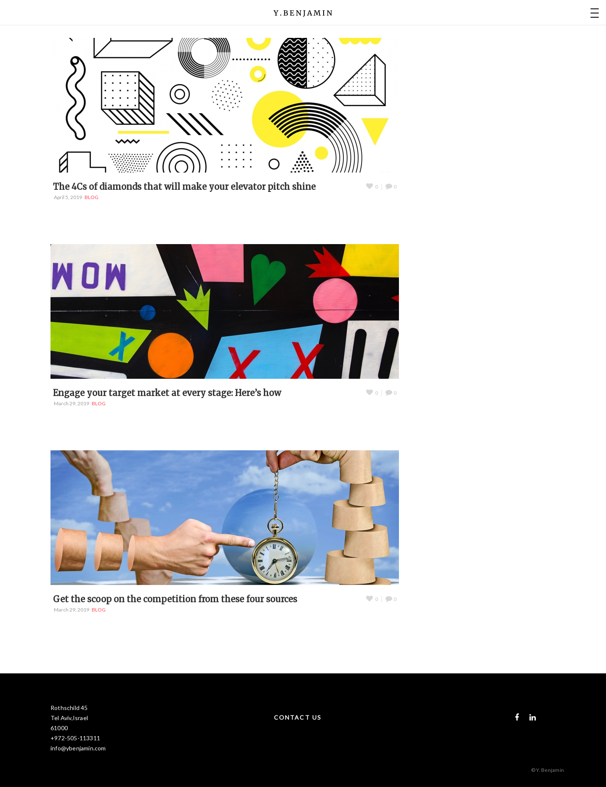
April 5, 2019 (68, 197)
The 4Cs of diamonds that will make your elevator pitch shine (184, 186)
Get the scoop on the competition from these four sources (175, 599)
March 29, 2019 (71, 403)
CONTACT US (298, 717)
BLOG (91, 197)
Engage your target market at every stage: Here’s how (167, 393)
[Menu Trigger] (594, 12)
